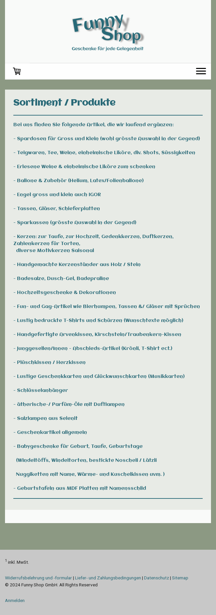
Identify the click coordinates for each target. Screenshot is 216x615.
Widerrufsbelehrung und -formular (38, 577)
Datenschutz (156, 577)
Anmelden (15, 600)
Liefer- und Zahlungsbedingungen (108, 577)
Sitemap (180, 577)
